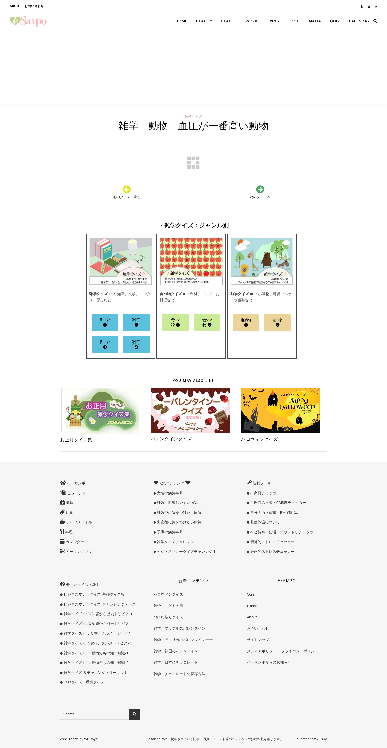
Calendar (359, 20)
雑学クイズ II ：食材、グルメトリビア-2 (97, 643)
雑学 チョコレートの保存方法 (179, 673)
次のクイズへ (260, 197)
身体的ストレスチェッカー (272, 551)
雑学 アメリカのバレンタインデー (183, 639)
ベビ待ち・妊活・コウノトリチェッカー (283, 531)
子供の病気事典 (169, 531)
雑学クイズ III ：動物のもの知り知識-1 (96, 652)
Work (251, 20)
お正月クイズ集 (78, 440)
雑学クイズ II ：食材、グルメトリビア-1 (97, 633)
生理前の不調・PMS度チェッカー (277, 502)
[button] (105, 322)
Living (272, 20)
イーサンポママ (78, 551)
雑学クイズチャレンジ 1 (176, 541)
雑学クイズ (193, 117)
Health (229, 20)
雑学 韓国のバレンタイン (176, 650)
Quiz (335, 20)
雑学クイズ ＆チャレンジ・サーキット (95, 672)
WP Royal (91, 739)
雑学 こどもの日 (168, 605)
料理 (68, 531)
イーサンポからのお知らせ (269, 662)
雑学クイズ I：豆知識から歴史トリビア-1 (98, 613)
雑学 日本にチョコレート (176, 662)
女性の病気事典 (169, 492)
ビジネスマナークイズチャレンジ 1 (186, 551)
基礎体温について (264, 521)
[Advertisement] (193, 66)
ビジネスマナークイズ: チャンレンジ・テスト (101, 604)
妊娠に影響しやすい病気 (177, 502)
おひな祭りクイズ (168, 616)
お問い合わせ (34, 6)
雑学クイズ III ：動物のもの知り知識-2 (96, 662)
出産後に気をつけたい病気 (178, 521)
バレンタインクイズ (171, 439)
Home (181, 20)
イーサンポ (75, 483)
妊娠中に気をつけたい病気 (178, 512)
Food (294, 20)
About (15, 6)
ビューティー (78, 492)
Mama (315, 20)
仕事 (69, 512)
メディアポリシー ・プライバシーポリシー (282, 650)
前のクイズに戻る (127, 197)
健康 (69, 502)
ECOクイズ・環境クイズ (83, 681)
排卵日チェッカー (264, 492)
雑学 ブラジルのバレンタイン (179, 628)
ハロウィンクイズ (259, 439)
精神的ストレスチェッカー (272, 541)
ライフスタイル (78, 521)
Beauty (204, 20)
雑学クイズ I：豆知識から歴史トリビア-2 (98, 623)
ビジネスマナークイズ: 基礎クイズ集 (94, 594)
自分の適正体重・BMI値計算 (273, 512)
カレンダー (74, 541)
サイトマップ (258, 639)
